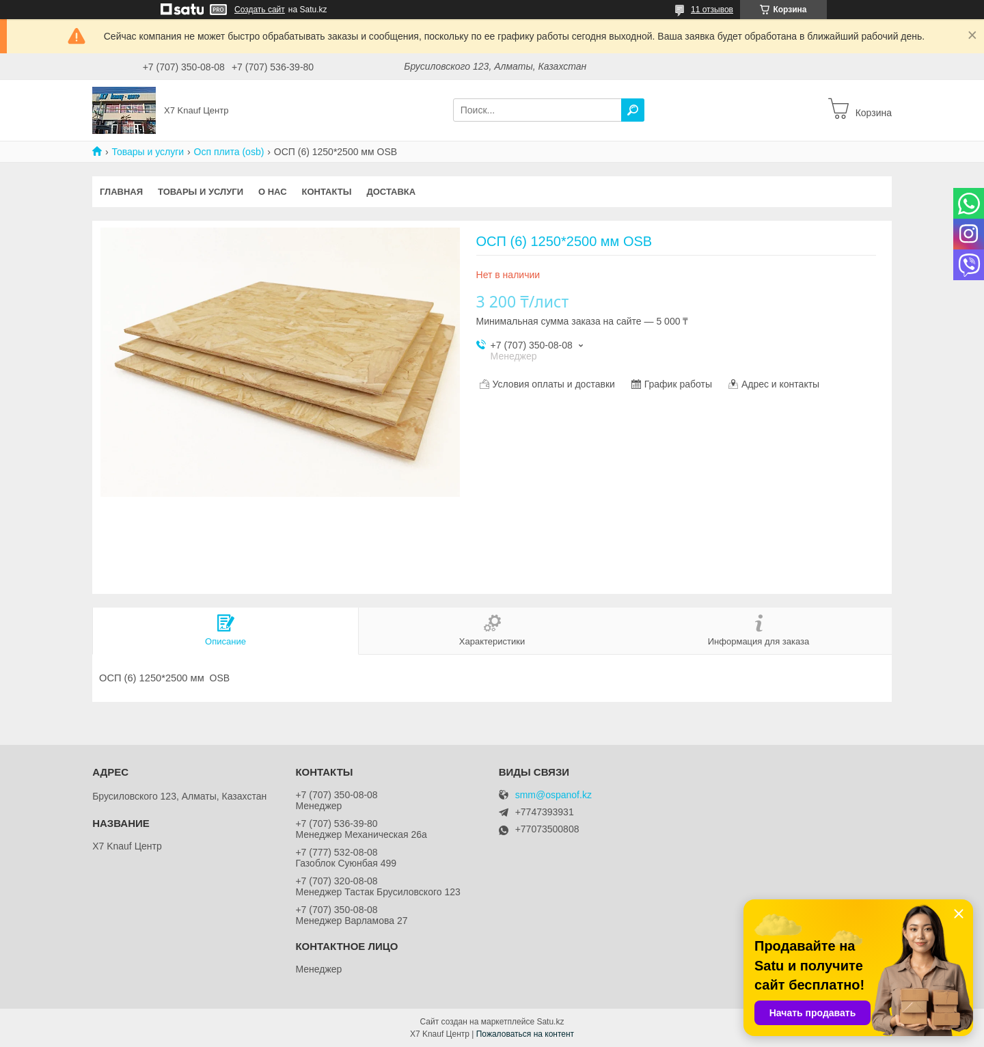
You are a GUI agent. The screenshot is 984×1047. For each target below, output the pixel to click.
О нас (272, 192)
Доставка (390, 192)
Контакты (327, 192)
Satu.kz (550, 1021)
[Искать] (632, 110)
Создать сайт (259, 9)
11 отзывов (712, 9)
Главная (121, 192)
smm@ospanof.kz (553, 795)
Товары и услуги (147, 151)
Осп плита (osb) (229, 151)
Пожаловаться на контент (525, 1034)
